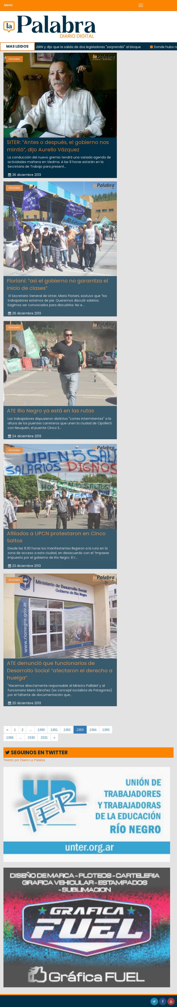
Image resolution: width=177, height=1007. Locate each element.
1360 (41, 730)
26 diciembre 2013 (24, 174)
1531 (44, 737)
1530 (31, 737)
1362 (67, 730)
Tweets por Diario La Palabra (24, 760)
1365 (105, 730)
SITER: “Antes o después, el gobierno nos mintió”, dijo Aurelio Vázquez (58, 146)
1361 (54, 730)
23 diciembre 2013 (24, 563)
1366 (9, 737)
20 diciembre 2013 (24, 700)
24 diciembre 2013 (24, 433)
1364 (93, 730)
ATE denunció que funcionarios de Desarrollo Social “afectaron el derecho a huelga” (59, 668)
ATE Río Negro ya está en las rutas (50, 408)
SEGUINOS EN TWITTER (36, 752)
